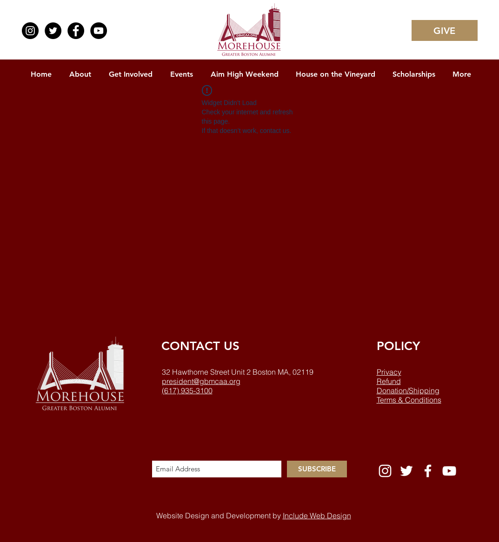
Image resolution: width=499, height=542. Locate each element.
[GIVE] (445, 30)
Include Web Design (317, 515)
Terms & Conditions (409, 399)
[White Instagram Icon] (385, 471)
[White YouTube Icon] (449, 471)
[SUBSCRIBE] (317, 469)
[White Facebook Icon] (427, 471)
